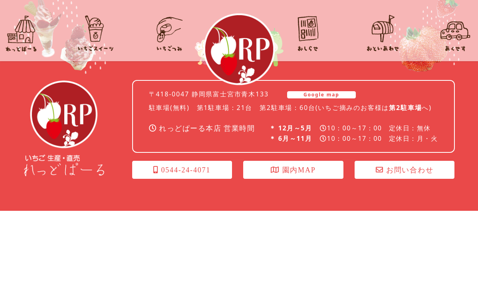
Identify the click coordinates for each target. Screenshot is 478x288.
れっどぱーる (239, 49)
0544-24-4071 (181, 170)
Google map (321, 94)
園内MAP (293, 170)
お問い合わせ (405, 170)
